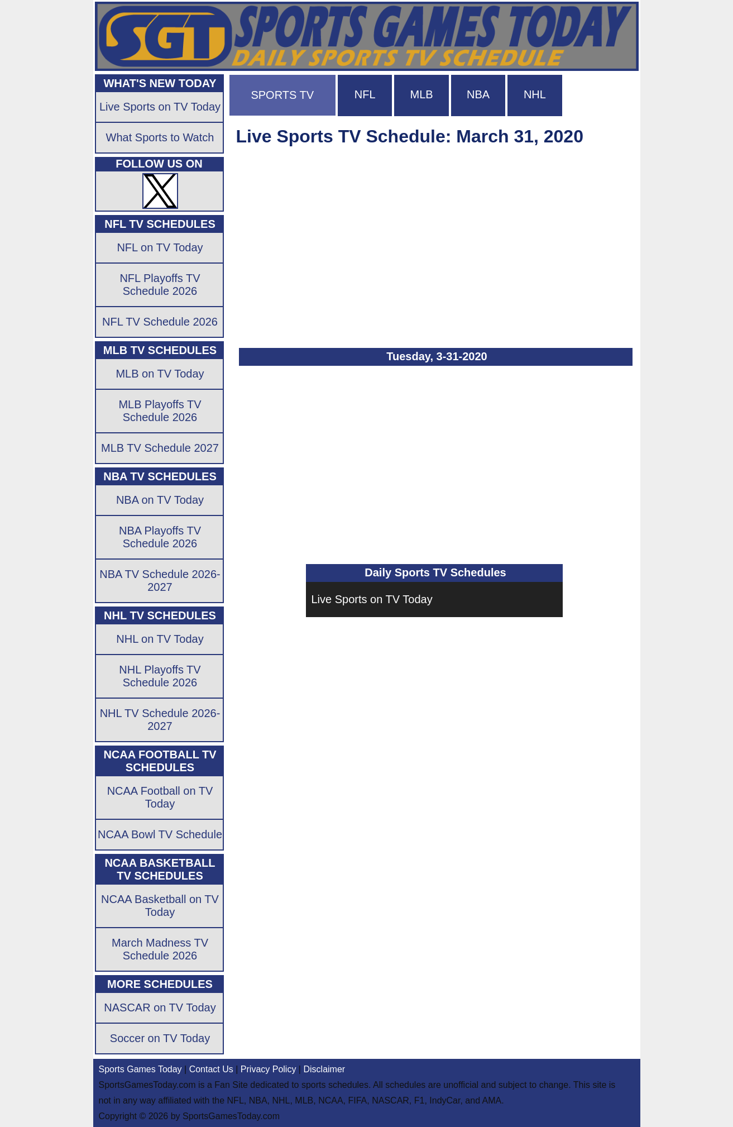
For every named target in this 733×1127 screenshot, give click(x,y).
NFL (365, 94)
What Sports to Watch (160, 137)
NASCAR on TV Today (159, 1007)
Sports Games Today (140, 1069)
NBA (478, 94)
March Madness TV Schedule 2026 (160, 949)
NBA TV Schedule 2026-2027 (159, 580)
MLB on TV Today (160, 373)
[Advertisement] (434, 242)
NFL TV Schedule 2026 (160, 322)
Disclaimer (324, 1069)
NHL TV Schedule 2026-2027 (160, 719)
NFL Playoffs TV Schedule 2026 (159, 284)
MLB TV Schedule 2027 (160, 448)
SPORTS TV (282, 95)
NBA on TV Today (160, 500)
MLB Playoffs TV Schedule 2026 (159, 410)
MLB (421, 94)
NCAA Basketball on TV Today (160, 905)
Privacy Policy (268, 1069)
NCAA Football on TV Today (160, 797)
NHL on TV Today (159, 639)
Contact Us (211, 1069)
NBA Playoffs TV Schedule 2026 (160, 537)
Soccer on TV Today (160, 1038)
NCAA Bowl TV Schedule (160, 834)
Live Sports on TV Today (372, 599)
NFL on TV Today (160, 247)
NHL (535, 94)
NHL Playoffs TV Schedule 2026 (159, 676)
